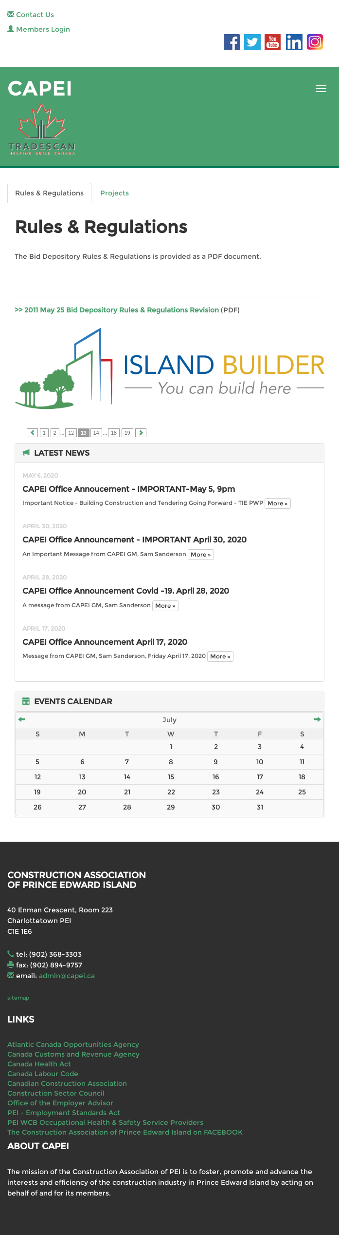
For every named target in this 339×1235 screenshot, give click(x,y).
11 (302, 761)
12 (71, 433)
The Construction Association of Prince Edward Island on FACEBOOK (125, 1132)
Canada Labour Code (42, 1073)
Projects (114, 193)
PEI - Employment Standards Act (63, 1112)
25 (302, 792)
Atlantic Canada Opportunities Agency (73, 1044)
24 (260, 792)
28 (127, 807)
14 (96, 433)
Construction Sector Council (56, 1093)
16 (216, 776)
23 (216, 792)
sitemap (18, 997)
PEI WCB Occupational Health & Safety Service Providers (105, 1122)
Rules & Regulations (49, 193)
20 (82, 792)
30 (216, 807)
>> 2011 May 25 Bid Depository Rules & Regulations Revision (117, 310)
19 (127, 433)
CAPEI (39, 88)
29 (171, 807)
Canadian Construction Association (67, 1083)
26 (38, 807)
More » (278, 503)
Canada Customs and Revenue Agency (73, 1054)
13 (82, 776)
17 (260, 776)
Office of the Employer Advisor (60, 1103)
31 (260, 807)
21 (127, 792)
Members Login (38, 29)
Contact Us (30, 14)
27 (82, 807)
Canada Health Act (39, 1064)
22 (171, 792)
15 (171, 776)
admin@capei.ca (67, 975)
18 (114, 433)
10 (260, 761)
